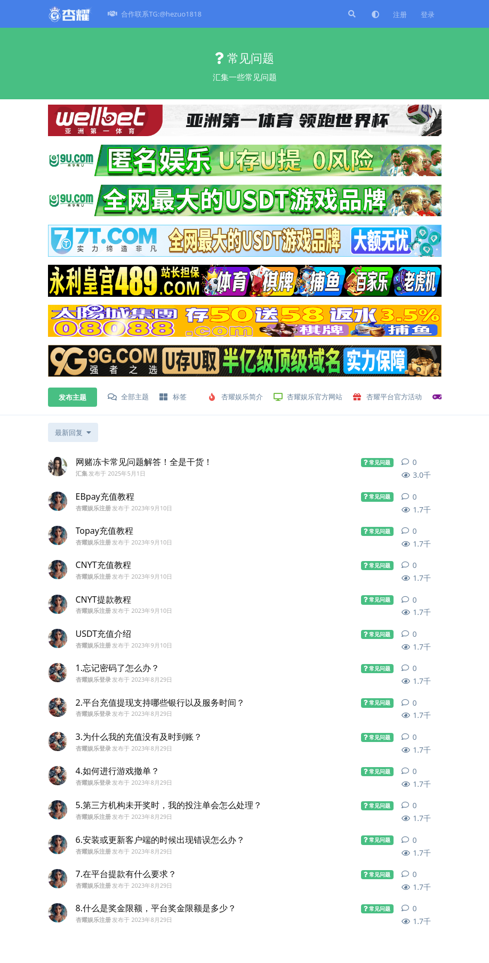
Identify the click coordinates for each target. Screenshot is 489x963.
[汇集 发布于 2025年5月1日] (57, 466)
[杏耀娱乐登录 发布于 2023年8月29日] (57, 672)
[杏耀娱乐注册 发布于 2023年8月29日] (57, 809)
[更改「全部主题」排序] (73, 432)
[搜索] (350, 13)
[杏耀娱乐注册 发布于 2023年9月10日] (57, 501)
